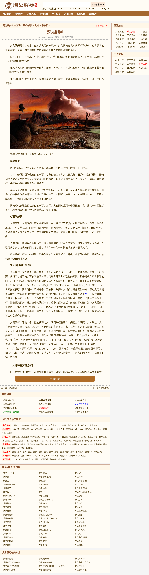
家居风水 (16, 456)
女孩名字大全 (40, 429)
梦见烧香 (43, 488)
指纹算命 (40, 444)
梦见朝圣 (7, 488)
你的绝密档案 (45, 404)
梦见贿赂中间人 (46, 562)
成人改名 (79, 429)
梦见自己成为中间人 (12, 562)
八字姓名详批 (81, 400)
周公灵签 (82, 437)
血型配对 (44, 459)
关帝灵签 (45, 437)
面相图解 (98, 444)
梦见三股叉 (44, 496)
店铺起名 (97, 429)
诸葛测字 (97, 440)
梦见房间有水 (81, 570)
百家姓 (10, 433)
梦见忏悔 (7, 503)
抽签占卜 (6, 437)
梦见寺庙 (43, 533)
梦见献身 (13, 388)
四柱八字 (84, 425)
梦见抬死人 (80, 518)
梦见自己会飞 (45, 530)
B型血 (21, 459)
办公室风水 (26, 456)
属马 (46, 452)
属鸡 (62, 452)
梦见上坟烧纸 (81, 511)
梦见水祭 (7, 499)
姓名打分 (16, 429)
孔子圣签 (68, 440)
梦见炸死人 (80, 530)
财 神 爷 (131, 47)
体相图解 (29, 448)
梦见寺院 (43, 541)
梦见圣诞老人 (9, 537)
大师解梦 (55, 379)
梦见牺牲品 (44, 522)
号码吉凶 (31, 444)
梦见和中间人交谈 (82, 562)
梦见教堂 (79, 541)
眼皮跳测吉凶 (60, 444)
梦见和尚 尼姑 (81, 537)
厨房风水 (64, 456)
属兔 (30, 452)
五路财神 (143, 43)
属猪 (72, 452)
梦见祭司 (79, 503)
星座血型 (53, 459)
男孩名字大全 (27, 429)
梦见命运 (43, 503)
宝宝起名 (70, 429)
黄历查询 (93, 14)
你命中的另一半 (81, 408)
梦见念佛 (79, 515)
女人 (87, 294)
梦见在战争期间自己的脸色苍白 (52, 566)
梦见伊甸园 (8, 541)
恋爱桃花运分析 (10, 408)
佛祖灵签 (73, 437)
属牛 (19, 452)
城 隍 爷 (119, 47)
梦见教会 (7, 492)
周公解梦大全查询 (12, 25)
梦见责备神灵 (81, 526)
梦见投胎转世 (45, 484)
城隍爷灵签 (57, 440)
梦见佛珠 (79, 545)
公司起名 (88, 429)
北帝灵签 (103, 437)
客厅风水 (45, 456)
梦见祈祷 (79, 484)
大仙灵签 (143, 31)
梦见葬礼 (105, 388)
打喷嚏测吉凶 (74, 444)
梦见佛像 (7, 507)
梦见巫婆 (7, 522)
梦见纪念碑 (8, 515)
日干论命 (25, 425)
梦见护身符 (80, 496)
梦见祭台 (79, 499)
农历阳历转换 (87, 444)
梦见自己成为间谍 (11, 566)
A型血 (14, 459)
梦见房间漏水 (9, 570)
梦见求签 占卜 (9, 496)
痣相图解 (11, 448)
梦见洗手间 (80, 566)
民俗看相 (6, 444)
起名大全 (60, 429)
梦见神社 (43, 492)
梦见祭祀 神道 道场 (83, 492)
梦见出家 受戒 (81, 488)
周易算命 (93, 425)
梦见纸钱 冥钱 (9, 484)
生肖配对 (79, 452)
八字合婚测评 (9, 404)
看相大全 (44, 14)
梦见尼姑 (79, 473)
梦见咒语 (7, 530)
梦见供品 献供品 (46, 499)
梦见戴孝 (7, 477)
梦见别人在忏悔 (46, 515)
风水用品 (82, 456)
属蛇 (40, 452)
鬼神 (36, 25)
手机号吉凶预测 (46, 412)
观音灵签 (16, 437)
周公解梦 (7, 14)
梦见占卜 (7, 481)
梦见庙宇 (7, 533)
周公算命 (6, 425)
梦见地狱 (43, 511)
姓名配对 (51, 429)
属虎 (24, 452)
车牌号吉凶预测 (81, 412)
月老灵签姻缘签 (31, 440)
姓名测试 (19, 14)
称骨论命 (34, 425)
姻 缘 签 (131, 43)
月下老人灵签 (17, 440)
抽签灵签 (31, 14)
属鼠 (14, 452)
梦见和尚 (43, 473)
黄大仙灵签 (35, 437)
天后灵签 (55, 437)
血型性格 (81, 14)
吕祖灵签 (25, 437)
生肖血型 (62, 459)
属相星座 (89, 452)
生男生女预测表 (19, 444)
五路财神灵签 (45, 440)
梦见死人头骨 (9, 473)
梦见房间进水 (45, 570)
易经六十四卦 (73, 425)
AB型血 (35, 459)
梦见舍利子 (8, 518)
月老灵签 (6, 440)
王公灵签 (77, 440)
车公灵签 (64, 437)
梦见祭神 (7, 511)
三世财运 (43, 425)
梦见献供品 (80, 522)
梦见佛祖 (7, 545)
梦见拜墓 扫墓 (81, 481)
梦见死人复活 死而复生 (49, 518)
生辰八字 (16, 425)
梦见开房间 (8, 558)
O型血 (28, 459)
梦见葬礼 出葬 (45, 477)
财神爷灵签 (87, 440)
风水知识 (68, 14)
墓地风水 (73, 456)
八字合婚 (62, 425)
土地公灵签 (92, 437)
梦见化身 (79, 507)
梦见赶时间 (44, 558)
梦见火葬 (79, 477)
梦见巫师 (43, 537)
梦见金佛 (43, 545)
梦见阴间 (6, 467)
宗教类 (44, 25)
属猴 (56, 452)
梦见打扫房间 (81, 558)
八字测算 (53, 425)
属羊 (51, 452)
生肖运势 (98, 452)
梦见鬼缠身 (44, 507)
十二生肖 (56, 14)
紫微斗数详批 (9, 400)
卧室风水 (36, 456)
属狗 (67, 452)
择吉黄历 (49, 444)
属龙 (35, 452)
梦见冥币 (79, 533)
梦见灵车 (43, 481)
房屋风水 (55, 456)
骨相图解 (20, 448)
